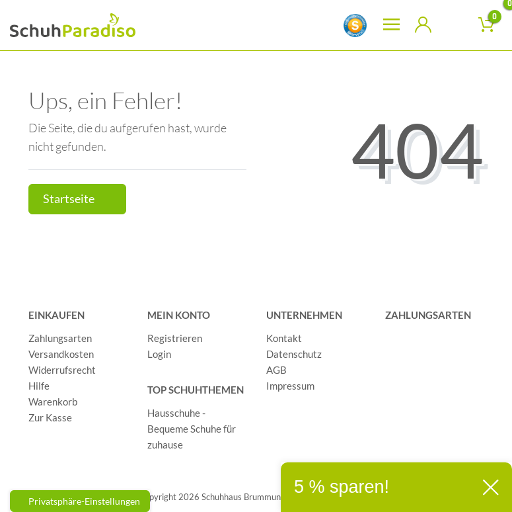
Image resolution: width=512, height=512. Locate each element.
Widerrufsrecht (62, 370)
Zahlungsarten (60, 338)
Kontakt (284, 338)
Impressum (290, 386)
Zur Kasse (50, 417)
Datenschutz (294, 354)
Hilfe (39, 386)
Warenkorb (52, 401)
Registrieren (174, 338)
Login (159, 354)
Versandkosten (61, 354)
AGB (276, 370)
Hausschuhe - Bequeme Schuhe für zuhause (191, 428)
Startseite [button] (77, 199)
